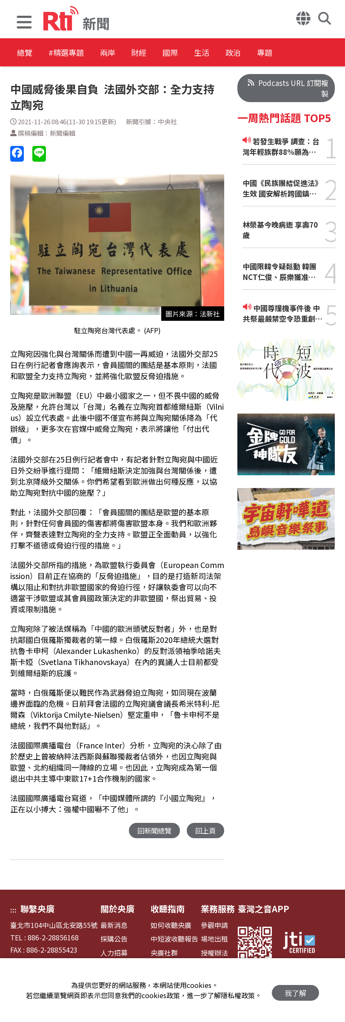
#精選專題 (74, 53)
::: (13, 910)
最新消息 (114, 926)
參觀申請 (214, 926)
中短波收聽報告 (174, 939)
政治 (277, 53)
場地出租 (214, 939)
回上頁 (205, 830)
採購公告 (114, 939)
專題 (315, 53)
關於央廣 (117, 909)
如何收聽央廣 (171, 926)
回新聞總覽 (152, 830)
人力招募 (114, 953)
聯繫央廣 (37, 909)
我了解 (295, 990)
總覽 (25, 53)
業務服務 (218, 909)
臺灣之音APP (263, 909)
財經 (162, 53)
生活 (239, 53)
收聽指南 (168, 909)
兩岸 (124, 53)
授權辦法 (214, 953)
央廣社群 (164, 953)
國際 (200, 53)
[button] (24, 23)
